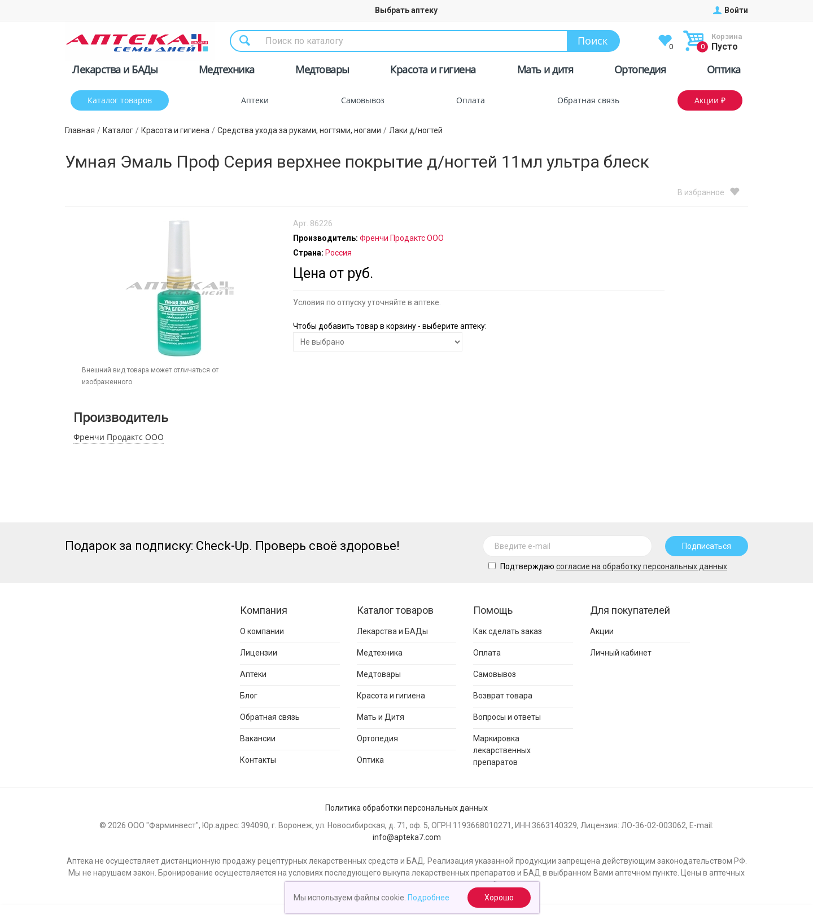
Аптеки (255, 100)
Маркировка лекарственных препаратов (502, 750)
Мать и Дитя (380, 717)
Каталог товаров (120, 100)
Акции (602, 631)
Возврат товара (502, 695)
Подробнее (428, 897)
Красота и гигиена (433, 71)
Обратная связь (588, 100)
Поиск (592, 40)
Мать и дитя (545, 71)
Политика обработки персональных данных (406, 807)
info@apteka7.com (407, 837)
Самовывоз (362, 100)
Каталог (118, 130)
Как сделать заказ (507, 631)
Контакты (258, 759)
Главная (80, 130)
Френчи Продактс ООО (118, 437)
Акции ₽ (709, 100)
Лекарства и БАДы (115, 71)
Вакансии (258, 738)
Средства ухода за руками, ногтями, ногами (299, 130)
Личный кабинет (621, 652)
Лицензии (258, 652)
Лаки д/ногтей (416, 130)
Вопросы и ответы (507, 717)
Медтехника (227, 71)
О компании (262, 631)
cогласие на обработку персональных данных (641, 566)
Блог (248, 695)
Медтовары (322, 71)
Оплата (470, 100)
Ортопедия (640, 71)
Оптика (724, 71)
